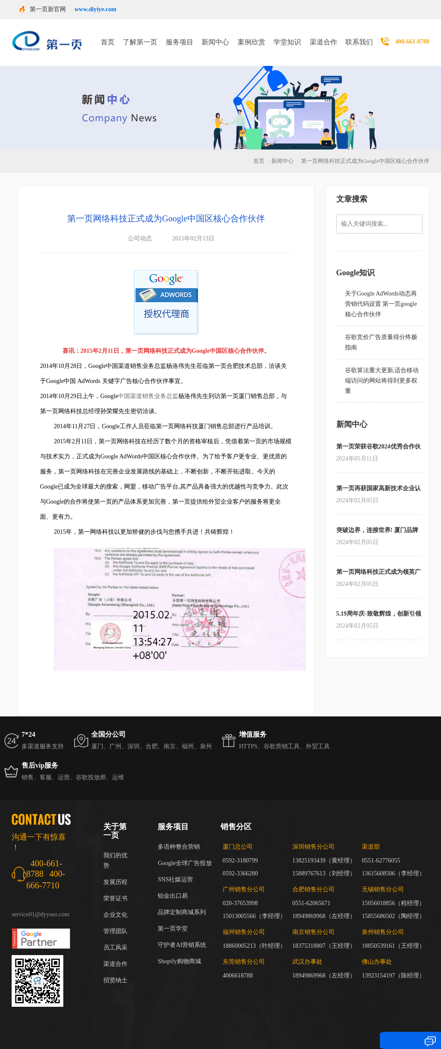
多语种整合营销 (179, 836)
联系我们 (359, 36)
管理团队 (115, 920)
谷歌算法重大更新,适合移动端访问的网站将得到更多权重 (382, 369)
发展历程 (115, 871)
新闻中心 (215, 36)
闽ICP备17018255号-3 (337, 1030)
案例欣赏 (251, 36)
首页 (108, 36)
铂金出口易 (173, 885)
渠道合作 (323, 36)
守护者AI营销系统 (182, 934)
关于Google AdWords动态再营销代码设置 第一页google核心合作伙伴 (381, 293)
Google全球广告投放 (184, 852)
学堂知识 (287, 36)
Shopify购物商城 (179, 950)
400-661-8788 (412, 36)
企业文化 (115, 904)
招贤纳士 (115, 969)
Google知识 (355, 262)
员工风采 (115, 937)
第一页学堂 (173, 918)
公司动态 (140, 227)
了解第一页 (140, 36)
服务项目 (179, 36)
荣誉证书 (115, 887)
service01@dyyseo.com (40, 903)
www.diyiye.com (95, 9)
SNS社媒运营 (175, 868)
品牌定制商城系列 (182, 901)
